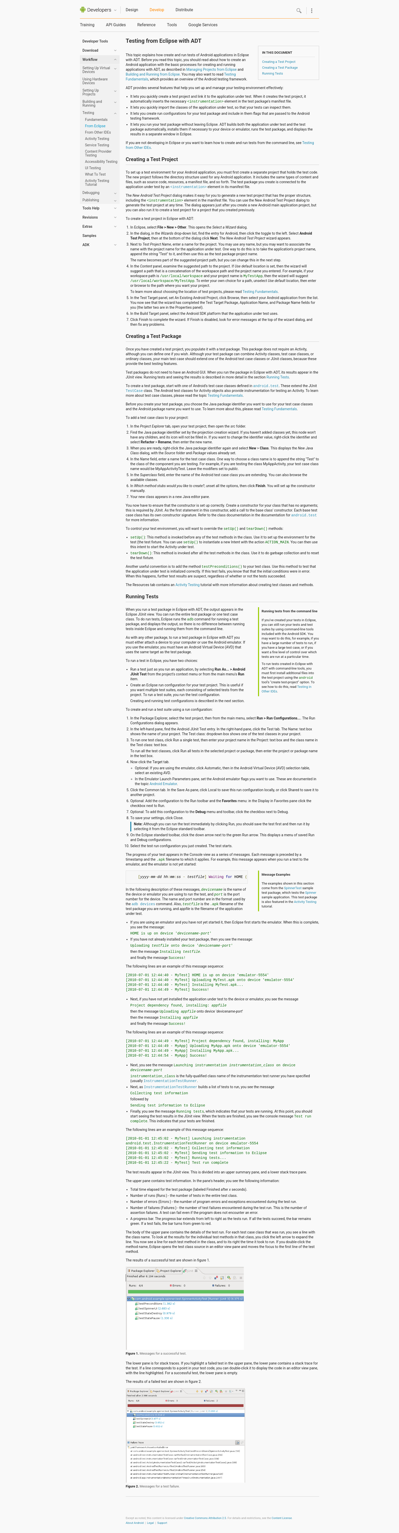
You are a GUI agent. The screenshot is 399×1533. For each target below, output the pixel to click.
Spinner (310, 893)
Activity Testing (187, 585)
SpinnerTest (293, 888)
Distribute (184, 9)
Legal (150, 1523)
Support (162, 1523)
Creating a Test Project (278, 62)
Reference (146, 24)
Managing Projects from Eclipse (211, 69)
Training (87, 24)
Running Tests (272, 73)
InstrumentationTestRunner (170, 1081)
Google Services (203, 24)
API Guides (116, 24)
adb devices (143, 904)
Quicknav (115, 10)
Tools (172, 24)
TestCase (134, 391)
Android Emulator (163, 784)
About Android (135, 1523)
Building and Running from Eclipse (153, 74)
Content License (282, 1518)
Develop (157, 9)
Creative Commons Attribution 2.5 (205, 1518)
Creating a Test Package (280, 67)
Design (132, 9)
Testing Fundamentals (260, 292)
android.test (266, 386)
